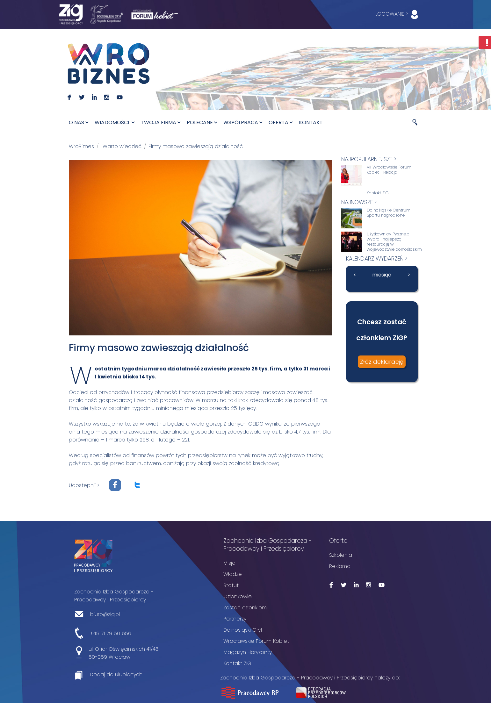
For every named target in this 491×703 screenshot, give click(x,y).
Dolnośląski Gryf (243, 629)
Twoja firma (160, 122)
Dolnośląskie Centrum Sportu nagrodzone (388, 213)
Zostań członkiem (245, 607)
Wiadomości (114, 122)
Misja (229, 562)
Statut (231, 585)
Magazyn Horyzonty (247, 652)
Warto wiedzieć (122, 146)
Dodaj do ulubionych (116, 674)
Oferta (280, 122)
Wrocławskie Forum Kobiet (256, 640)
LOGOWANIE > (398, 14)
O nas (78, 122)
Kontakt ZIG (378, 193)
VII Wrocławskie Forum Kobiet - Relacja (389, 170)
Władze (232, 573)
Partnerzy (234, 618)
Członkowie (237, 596)
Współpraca (242, 122)
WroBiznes (81, 146)
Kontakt (311, 122)
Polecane (202, 122)
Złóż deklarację (381, 362)
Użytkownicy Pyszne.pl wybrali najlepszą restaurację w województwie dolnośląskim (394, 242)
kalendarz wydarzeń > (377, 258)
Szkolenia (340, 554)
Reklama (339, 566)
